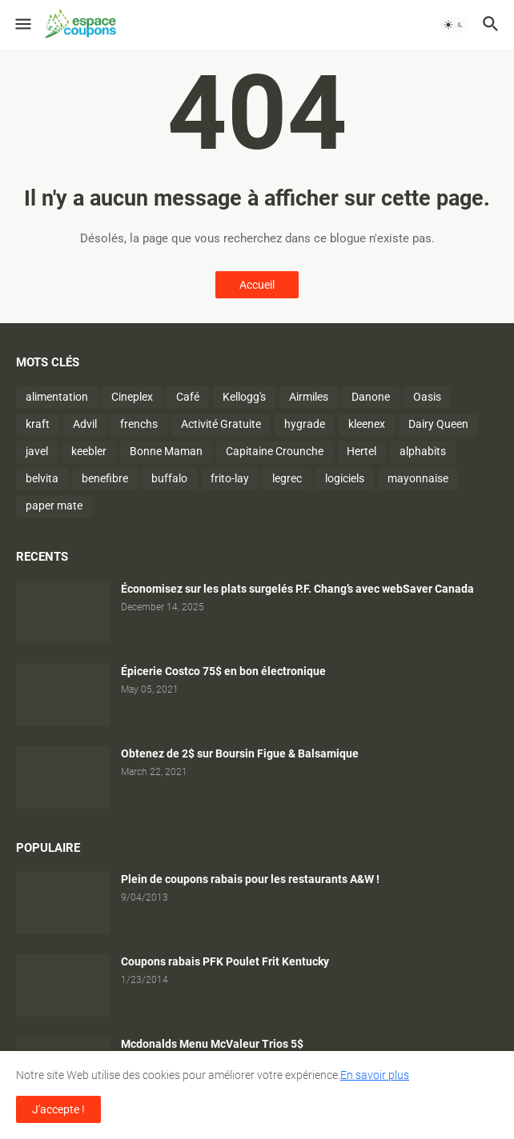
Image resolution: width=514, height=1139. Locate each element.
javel (37, 451)
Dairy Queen (438, 424)
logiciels (344, 478)
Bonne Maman (166, 451)
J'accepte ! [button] (58, 1109)
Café (187, 396)
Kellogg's (244, 396)
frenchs (139, 424)
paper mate (54, 505)
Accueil (257, 284)
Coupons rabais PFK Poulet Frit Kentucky (225, 961)
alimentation (57, 396)
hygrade (304, 424)
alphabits (423, 451)
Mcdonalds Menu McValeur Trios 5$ (212, 1043)
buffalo (169, 478)
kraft (38, 424)
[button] (22, 24)
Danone (370, 396)
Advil (85, 424)
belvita (42, 478)
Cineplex (132, 396)
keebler (88, 451)
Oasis (427, 396)
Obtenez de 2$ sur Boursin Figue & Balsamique (240, 753)
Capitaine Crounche (274, 451)
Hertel (361, 451)
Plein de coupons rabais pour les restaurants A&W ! (250, 879)
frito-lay (230, 478)
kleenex (366, 424)
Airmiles (308, 396)
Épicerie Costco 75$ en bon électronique (223, 671)
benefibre (105, 478)
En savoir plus (374, 1075)
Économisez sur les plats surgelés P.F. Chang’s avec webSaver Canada (297, 588)
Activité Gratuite (221, 424)
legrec (287, 478)
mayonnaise (418, 478)
